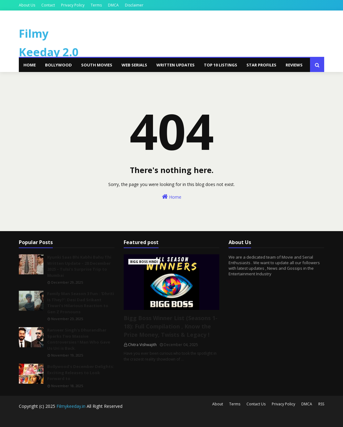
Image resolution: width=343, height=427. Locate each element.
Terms (96, 5)
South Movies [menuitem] (96, 65)
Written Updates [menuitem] (175, 65)
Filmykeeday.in (70, 406)
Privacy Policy (73, 5)
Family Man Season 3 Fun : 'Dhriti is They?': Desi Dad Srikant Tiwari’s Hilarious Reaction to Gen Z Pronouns (80, 303)
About (217, 404)
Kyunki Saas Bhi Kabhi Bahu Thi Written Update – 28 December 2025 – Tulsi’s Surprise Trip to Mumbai (79, 266)
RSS (321, 404)
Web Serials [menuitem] (134, 65)
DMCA (113, 5)
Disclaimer (134, 5)
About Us (27, 5)
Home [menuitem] (29, 65)
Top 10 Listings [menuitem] (220, 65)
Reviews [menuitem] (294, 65)
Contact (48, 5)
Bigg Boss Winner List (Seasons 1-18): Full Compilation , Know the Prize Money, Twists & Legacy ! (170, 326)
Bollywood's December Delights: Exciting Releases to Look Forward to (80, 372)
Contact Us (256, 404)
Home (171, 196)
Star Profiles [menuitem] (261, 65)
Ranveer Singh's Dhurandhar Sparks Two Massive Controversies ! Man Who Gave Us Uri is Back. (78, 339)
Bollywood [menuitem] (58, 65)
